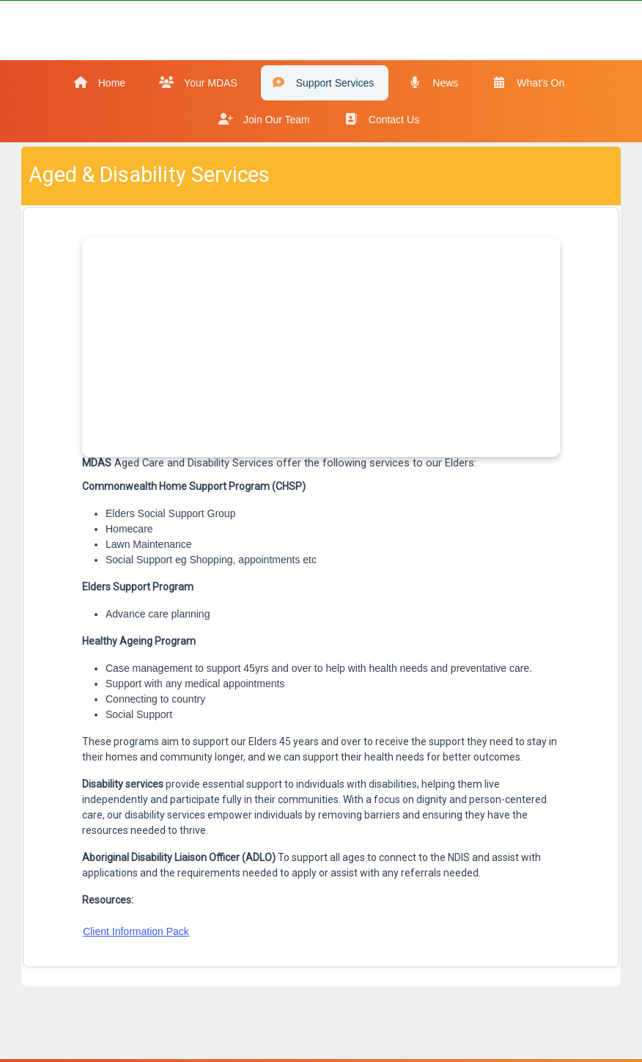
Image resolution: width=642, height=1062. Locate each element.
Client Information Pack (136, 931)
